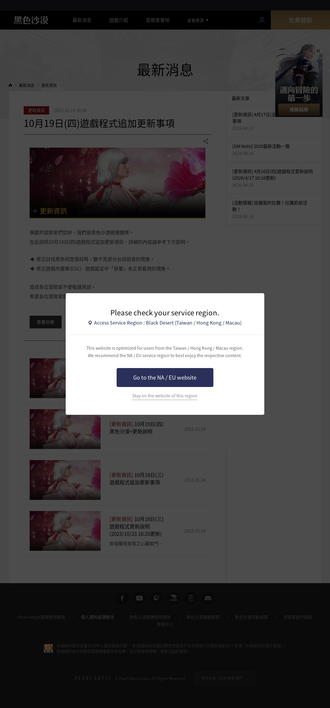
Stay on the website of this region (164, 396)
